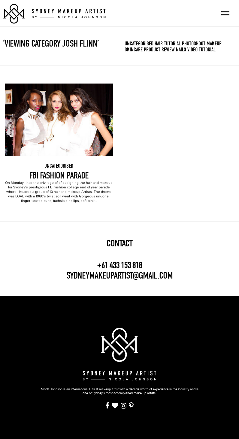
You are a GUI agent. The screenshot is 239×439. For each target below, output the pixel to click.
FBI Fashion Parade (59, 175)
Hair (159, 44)
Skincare (134, 50)
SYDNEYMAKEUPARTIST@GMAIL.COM (119, 275)
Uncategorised (139, 44)
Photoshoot (193, 44)
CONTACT (119, 243)
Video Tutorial (201, 50)
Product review (159, 50)
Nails (181, 50)
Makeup (214, 44)
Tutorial (172, 44)
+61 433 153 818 (119, 265)
